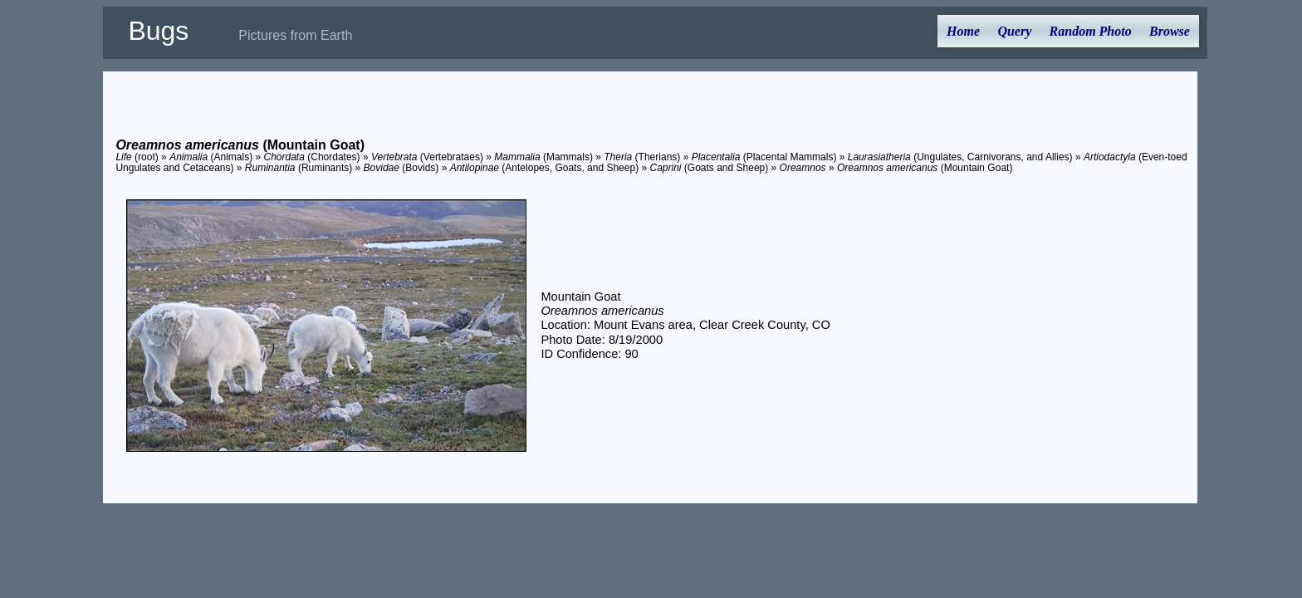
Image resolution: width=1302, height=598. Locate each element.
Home (963, 31)
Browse (1169, 31)
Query (1014, 31)
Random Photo (1091, 31)
